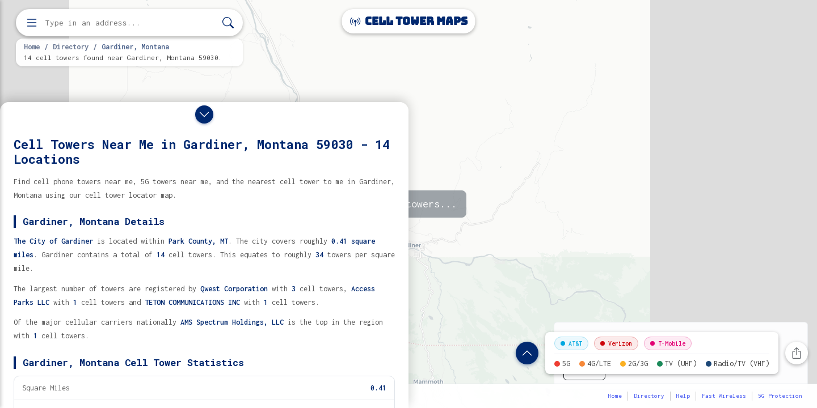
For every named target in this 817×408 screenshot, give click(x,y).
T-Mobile (667, 343)
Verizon (616, 343)
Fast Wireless (724, 396)
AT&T (571, 343)
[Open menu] (31, 22)
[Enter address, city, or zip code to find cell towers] (130, 23)
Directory (71, 46)
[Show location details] (527, 353)
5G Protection (780, 396)
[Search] (228, 22)
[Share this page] (796, 353)
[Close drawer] (204, 114)
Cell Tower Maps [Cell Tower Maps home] (409, 21)
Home (32, 46)
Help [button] (683, 396)
